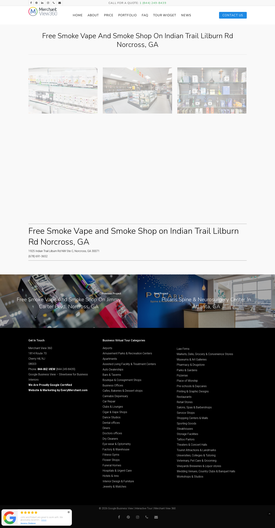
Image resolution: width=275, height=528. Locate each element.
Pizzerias (182, 375)
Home (83, 15)
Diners (106, 428)
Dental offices (111, 422)
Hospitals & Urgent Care (117, 470)
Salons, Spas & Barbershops (194, 407)
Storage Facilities (187, 434)
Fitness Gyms (111, 454)
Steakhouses (185, 428)
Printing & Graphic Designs (193, 391)
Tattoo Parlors (185, 439)
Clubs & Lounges (113, 406)
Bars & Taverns (112, 374)
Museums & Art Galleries (192, 359)
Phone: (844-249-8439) (51, 369)
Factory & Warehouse (116, 449)
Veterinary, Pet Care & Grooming (196, 460)
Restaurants (184, 396)
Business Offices (113, 385)
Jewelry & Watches (114, 486)
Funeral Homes (112, 465)
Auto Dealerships (113, 369)
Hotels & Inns (111, 476)
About (99, 15)
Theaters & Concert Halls (192, 444)
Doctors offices (112, 433)
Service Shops (186, 412)
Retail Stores (185, 402)
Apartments (110, 358)
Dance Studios (111, 417)
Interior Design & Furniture (118, 481)
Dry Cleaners (110, 438)
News (192, 15)
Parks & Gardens (187, 370)
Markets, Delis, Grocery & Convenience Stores (205, 354)
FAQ (150, 15)
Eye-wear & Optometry (117, 444)
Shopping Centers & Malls (192, 418)
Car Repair (109, 401)
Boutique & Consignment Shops (122, 380)
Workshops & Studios (190, 476)
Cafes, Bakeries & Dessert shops (123, 390)
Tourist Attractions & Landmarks (196, 450)
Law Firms (183, 348)
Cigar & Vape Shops (115, 412)
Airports (107, 348)
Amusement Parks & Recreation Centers (127, 353)
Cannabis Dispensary (115, 396)
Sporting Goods (186, 423)
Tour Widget (170, 15)
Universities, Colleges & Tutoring (196, 455)
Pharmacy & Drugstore (191, 364)
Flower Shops (111, 460)
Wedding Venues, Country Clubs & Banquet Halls (206, 471)
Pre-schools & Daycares (192, 386)
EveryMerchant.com (74, 390)
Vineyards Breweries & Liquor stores (199, 466)
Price (114, 15)
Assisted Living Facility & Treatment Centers (129, 364)
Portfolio (133, 15)
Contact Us (233, 15)
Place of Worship (187, 380)
